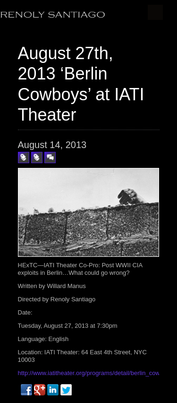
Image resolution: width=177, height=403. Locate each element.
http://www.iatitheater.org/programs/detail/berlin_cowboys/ (96, 373)
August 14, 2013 (52, 145)
